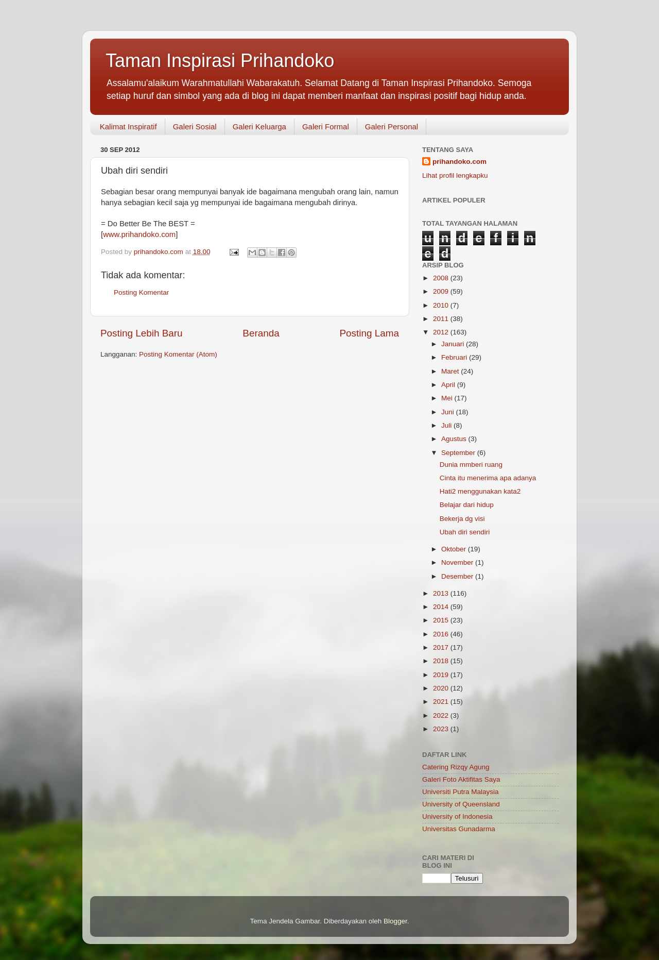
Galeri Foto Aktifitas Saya (461, 779)
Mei (448, 398)
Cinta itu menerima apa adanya (488, 478)
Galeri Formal (325, 126)
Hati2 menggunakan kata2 (480, 491)
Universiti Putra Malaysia (460, 792)
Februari (455, 357)
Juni (448, 412)
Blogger (395, 921)
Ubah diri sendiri (465, 532)
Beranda (260, 333)
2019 (441, 675)
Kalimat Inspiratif (128, 126)
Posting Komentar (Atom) (178, 354)
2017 (441, 647)
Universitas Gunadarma (458, 829)
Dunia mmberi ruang (471, 464)
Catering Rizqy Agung (456, 767)
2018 (441, 661)
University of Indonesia (457, 816)
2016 (441, 634)
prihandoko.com (459, 161)
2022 (441, 715)
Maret (451, 371)
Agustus (455, 439)
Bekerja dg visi (462, 519)
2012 (441, 332)
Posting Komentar (141, 292)
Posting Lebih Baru (141, 333)
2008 (441, 278)
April (449, 385)
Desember (458, 576)
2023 (441, 729)
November (458, 562)
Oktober (454, 549)
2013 (441, 593)
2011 (441, 319)
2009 (441, 291)
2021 (441, 701)
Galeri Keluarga (259, 126)
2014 (441, 607)
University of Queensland (461, 804)
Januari (453, 344)
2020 (441, 688)
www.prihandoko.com (139, 234)
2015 (441, 620)
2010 (441, 305)
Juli (447, 425)
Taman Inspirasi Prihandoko (220, 60)
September (459, 453)
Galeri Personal (391, 126)
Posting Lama (369, 333)
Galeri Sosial (195, 126)
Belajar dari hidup (467, 505)
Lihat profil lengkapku (455, 175)
